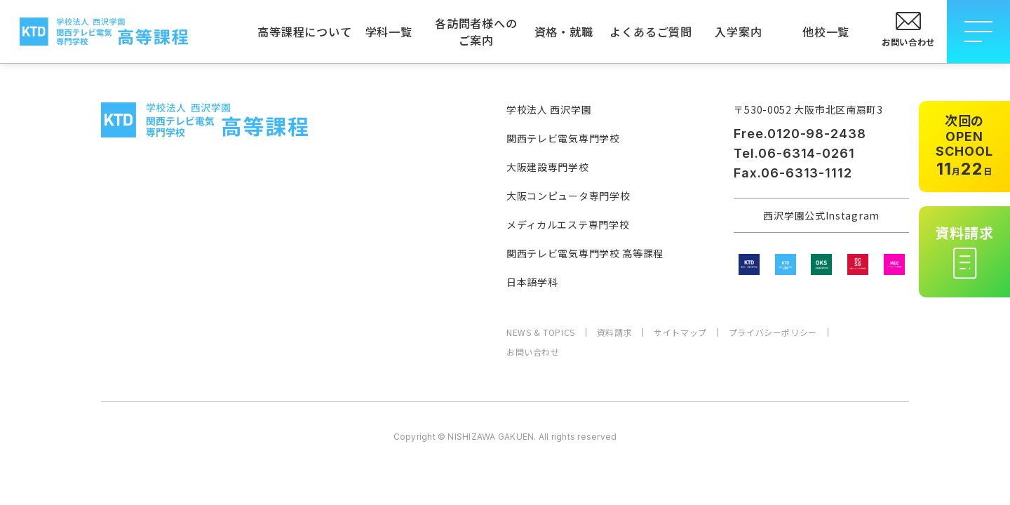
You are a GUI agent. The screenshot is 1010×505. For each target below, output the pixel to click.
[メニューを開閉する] (978, 31)
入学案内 (738, 31)
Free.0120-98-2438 (800, 133)
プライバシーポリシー (773, 332)
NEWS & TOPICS (540, 332)
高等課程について (301, 31)
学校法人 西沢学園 (548, 109)
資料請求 (614, 332)
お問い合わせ (533, 352)
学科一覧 (388, 31)
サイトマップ (680, 332)
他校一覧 (825, 31)
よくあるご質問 (651, 31)
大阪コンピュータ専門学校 (568, 196)
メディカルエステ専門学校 (567, 224)
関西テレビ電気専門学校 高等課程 (585, 253)
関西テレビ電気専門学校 (563, 138)
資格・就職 (563, 31)
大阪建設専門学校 (547, 167)
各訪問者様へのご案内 (476, 31)
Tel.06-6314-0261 (794, 153)
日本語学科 (532, 282)
